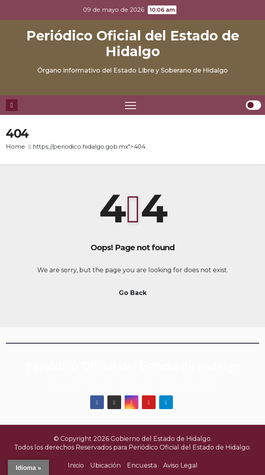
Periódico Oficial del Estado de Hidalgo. (190, 447)
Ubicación (105, 465)
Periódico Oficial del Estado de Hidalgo (132, 43)
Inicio (76, 465)
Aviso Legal (180, 465)
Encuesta (142, 465)
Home (15, 146)
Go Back (133, 293)
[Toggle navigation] (130, 105)
